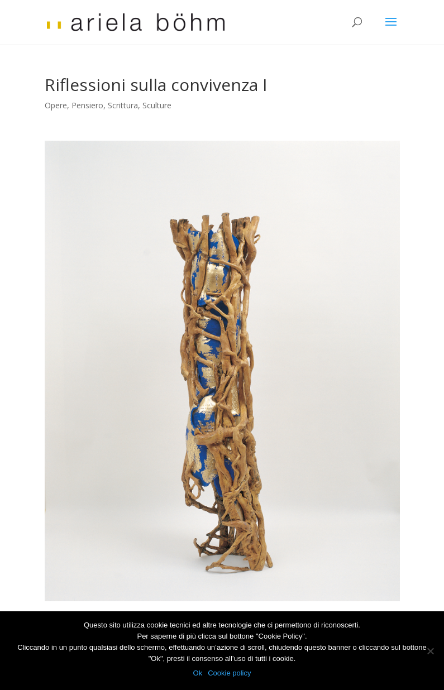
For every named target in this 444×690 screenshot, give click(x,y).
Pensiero (87, 105)
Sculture (156, 105)
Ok (198, 673)
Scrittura (123, 105)
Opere (56, 105)
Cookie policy (229, 673)
